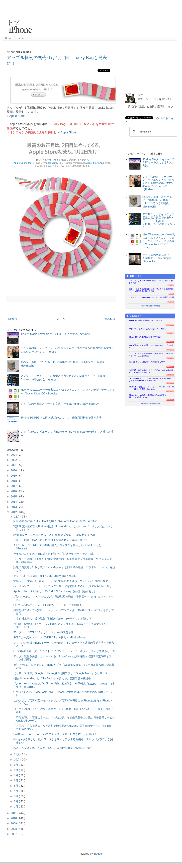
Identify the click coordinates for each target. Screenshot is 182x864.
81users (170, 302)
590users (170, 375)
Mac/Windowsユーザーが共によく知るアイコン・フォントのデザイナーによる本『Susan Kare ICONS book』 (158, 241)
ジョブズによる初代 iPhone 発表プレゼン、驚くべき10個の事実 (151, 282)
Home (8, 38)
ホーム (61, 319)
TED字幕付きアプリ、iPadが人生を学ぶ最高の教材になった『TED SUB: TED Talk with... (151, 379)
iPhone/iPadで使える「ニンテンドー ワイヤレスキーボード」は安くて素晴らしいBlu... (151, 388)
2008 (14, 828)
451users (170, 391)
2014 (14, 501)
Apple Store (17, 116)
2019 (14, 475)
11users (170, 285)
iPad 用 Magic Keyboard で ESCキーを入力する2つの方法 (55, 334)
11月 (17, 754)
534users (170, 383)
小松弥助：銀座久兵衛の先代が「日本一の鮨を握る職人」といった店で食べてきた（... (151, 371)
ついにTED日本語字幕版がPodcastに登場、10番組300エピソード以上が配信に (151, 354)
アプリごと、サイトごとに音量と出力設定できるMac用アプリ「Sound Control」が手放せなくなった (158, 221)
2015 (14, 496)
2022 (14, 460)
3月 (16, 796)
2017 (14, 486)
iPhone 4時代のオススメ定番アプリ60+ (145, 337)
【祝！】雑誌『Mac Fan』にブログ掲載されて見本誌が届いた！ (51, 540)
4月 (16, 790)
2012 (14, 512)
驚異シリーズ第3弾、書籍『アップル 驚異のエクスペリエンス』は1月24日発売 (60, 581)
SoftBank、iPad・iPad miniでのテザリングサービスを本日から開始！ (55, 734)
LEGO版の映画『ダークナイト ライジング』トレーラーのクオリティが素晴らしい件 (64, 651)
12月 (17, 516)
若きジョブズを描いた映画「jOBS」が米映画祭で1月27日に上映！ (53, 747)
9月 (16, 764)
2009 (14, 823)
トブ (140, 95)
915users (170, 342)
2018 (14, 480)
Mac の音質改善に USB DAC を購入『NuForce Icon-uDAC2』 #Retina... (56, 521)
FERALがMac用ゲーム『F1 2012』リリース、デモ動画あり (49, 605)
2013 (14, 506)
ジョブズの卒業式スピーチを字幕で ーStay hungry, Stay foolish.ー (60, 403)
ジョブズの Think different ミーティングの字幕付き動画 (151, 297)
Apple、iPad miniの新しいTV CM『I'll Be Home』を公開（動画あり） (55, 591)
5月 (16, 785)
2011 (14, 813)
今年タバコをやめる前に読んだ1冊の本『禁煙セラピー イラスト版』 (54, 553)
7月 (16, 775)
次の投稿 (12, 319)
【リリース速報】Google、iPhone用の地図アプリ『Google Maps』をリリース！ (61, 673)
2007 (14, 834)
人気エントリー (135, 316)
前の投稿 (110, 319)
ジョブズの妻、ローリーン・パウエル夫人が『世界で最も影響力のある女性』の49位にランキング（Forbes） (158, 183)
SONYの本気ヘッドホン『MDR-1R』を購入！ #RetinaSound (49, 637)
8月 (16, 770)
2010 (14, 818)
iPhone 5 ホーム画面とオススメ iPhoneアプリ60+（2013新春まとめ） (55, 534)
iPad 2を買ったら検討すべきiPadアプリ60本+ (147, 362)
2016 (14, 491)
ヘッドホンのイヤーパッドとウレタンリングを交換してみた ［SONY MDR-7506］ (63, 586)
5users (171, 294)
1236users (169, 325)
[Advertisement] (65, 18)
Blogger (98, 853)
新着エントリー (135, 276)
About (21, 38)
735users (170, 358)
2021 (14, 465)
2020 (14, 470)
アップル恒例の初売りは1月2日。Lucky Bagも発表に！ (46, 575)
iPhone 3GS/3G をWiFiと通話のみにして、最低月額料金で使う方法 (61, 417)
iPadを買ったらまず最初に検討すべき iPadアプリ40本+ (151, 346)
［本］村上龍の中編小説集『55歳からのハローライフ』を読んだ (52, 618)
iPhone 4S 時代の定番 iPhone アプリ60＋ (146, 320)
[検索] (153, 132)
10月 (17, 759)
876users (170, 350)
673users (170, 367)
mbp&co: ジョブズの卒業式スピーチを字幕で (147, 329)
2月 (16, 801)
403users (170, 400)
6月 (16, 780)
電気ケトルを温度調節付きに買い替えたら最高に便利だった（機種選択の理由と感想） (151, 290)
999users (170, 333)
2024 (14, 454)
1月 (16, 806)
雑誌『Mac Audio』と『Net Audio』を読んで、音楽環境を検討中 (52, 678)
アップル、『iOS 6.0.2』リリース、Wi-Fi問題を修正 (44, 632)
